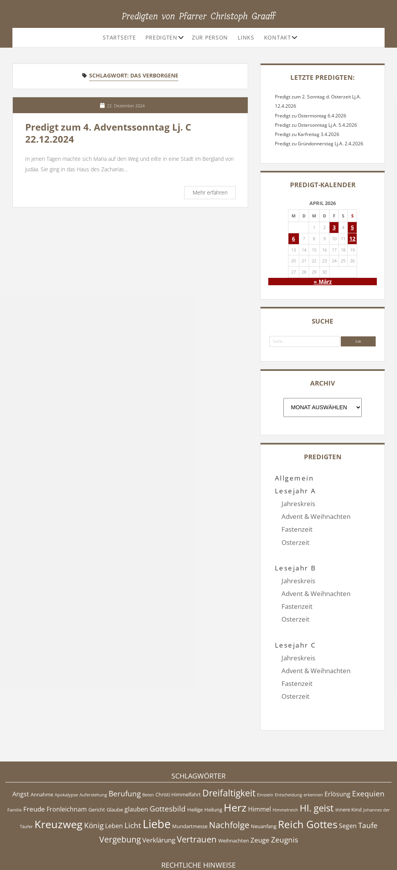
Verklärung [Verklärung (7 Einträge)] (158, 801)
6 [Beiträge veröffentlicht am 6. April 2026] (293, 238)
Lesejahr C (295, 619)
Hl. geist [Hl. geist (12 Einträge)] (317, 769)
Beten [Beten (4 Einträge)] (148, 756)
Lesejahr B (295, 555)
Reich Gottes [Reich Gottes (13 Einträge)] (307, 785)
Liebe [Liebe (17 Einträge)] (157, 785)
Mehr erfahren (214, 193)
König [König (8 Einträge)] (94, 787)
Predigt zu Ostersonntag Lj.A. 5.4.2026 (316, 125)
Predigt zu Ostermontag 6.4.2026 (310, 115)
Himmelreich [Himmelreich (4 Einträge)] (285, 771)
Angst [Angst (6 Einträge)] (20, 755)
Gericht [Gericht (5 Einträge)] (96, 770)
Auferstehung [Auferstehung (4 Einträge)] (93, 756)
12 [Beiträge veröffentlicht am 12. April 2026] (352, 238)
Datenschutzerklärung (199, 852)
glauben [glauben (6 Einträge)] (136, 770)
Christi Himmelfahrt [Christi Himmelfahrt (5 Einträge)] (178, 755)
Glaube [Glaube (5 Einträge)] (115, 770)
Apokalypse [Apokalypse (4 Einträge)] (66, 756)
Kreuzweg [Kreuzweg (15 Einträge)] (59, 785)
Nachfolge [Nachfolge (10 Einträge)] (229, 786)
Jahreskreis (298, 503)
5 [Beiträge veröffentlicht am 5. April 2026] (352, 227)
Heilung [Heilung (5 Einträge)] (213, 770)
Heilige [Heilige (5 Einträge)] (195, 770)
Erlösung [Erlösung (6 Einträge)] (337, 755)
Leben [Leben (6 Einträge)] (114, 787)
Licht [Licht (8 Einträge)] (132, 787)
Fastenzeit (296, 529)
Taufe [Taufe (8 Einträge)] (368, 787)
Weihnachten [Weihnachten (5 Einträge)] (233, 801)
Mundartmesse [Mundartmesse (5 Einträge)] (189, 787)
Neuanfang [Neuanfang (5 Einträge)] (263, 787)
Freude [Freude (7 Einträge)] (34, 770)
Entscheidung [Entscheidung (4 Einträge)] (288, 756)
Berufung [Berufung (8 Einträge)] (125, 755)
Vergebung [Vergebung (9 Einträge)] (120, 800)
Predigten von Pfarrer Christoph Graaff (199, 16)
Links (246, 37)
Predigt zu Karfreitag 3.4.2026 (307, 134)
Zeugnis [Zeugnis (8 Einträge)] (284, 801)
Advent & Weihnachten (315, 516)
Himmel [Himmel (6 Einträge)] (259, 770)
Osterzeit (295, 542)
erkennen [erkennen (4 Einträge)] (313, 756)
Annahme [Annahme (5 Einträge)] (42, 755)
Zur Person (210, 37)
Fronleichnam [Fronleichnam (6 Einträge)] (67, 770)
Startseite (119, 37)
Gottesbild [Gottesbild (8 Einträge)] (168, 770)
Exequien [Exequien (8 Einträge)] (368, 755)
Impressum (198, 844)
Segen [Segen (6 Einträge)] (348, 787)
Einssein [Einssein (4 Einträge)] (265, 756)
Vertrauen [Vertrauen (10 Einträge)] (197, 800)
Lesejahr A (295, 490)
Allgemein (294, 478)
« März (323, 281)
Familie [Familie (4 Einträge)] (14, 771)
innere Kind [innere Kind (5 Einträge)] (348, 770)
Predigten (161, 37)
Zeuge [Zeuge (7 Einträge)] (259, 801)
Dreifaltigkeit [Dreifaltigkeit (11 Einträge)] (228, 754)
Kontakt (277, 37)
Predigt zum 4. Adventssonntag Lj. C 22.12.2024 (108, 133)
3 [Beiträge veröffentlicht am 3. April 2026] (334, 227)
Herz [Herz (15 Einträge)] (235, 768)
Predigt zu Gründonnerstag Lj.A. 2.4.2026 (319, 143)
